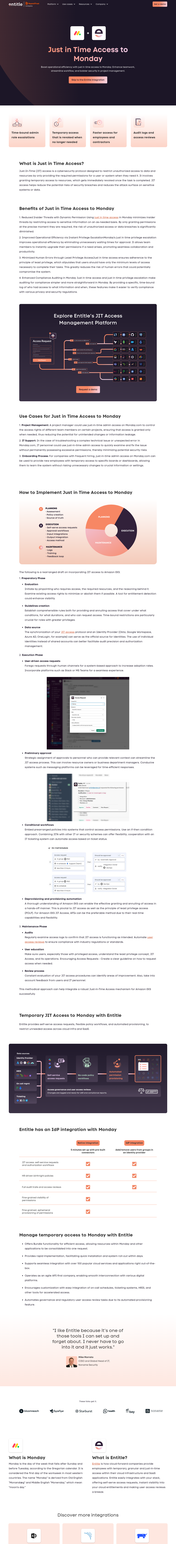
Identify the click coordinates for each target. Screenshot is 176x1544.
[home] (24, 4)
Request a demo (88, 389)
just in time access (106, 217)
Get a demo (160, 4)
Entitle (96, 1463)
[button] (54, 4)
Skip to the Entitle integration (88, 79)
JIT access (68, 632)
